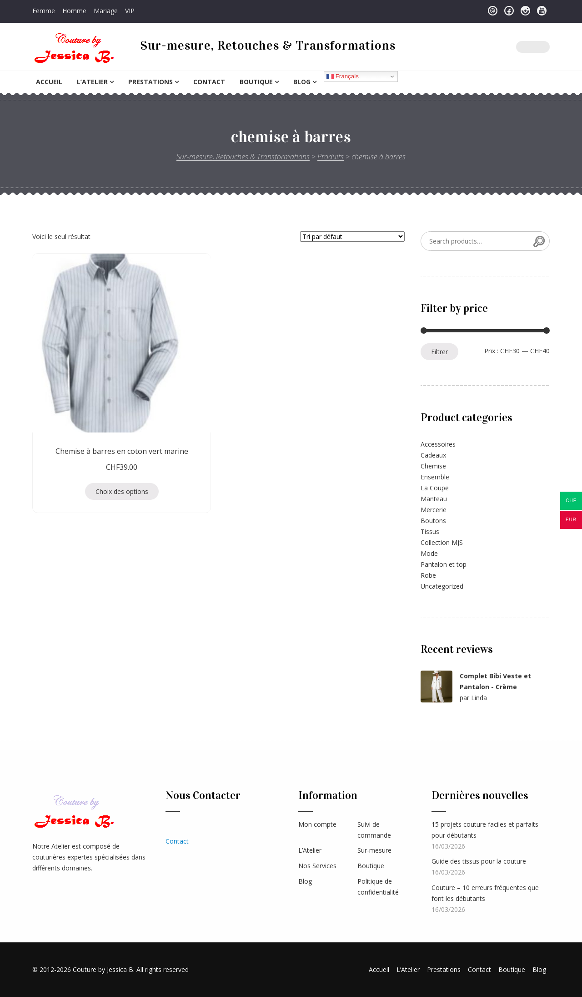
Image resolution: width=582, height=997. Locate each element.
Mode (429, 553)
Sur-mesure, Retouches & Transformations (268, 45)
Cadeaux (433, 455)
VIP (130, 10)
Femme (43, 10)
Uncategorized (442, 586)
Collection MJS (442, 542)
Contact (209, 81)
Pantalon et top (444, 564)
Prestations (150, 81)
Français (342, 76)
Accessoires (438, 444)
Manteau (434, 498)
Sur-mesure (374, 850)
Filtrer (439, 351)
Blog (302, 81)
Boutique (256, 81)
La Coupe (435, 487)
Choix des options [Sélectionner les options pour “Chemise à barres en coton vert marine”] (89, 436)
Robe (428, 575)
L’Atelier (92, 81)
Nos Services (317, 865)
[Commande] (352, 236)
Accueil (49, 81)
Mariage (106, 10)
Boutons (433, 520)
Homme (74, 10)
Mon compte (317, 824)
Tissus (430, 531)
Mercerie (434, 509)
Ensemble (435, 477)
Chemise (433, 466)
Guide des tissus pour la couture (478, 861)
